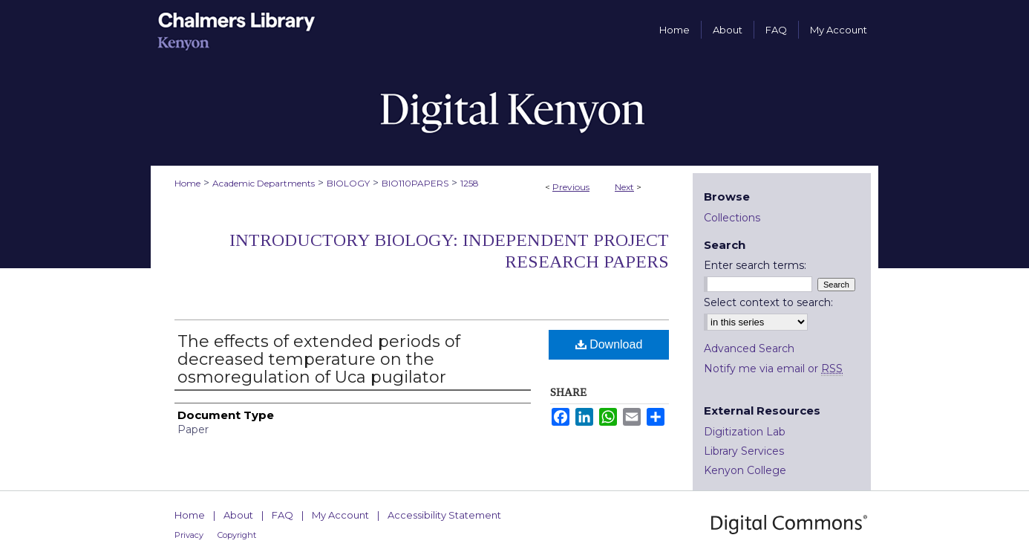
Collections (732, 217)
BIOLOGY (348, 183)
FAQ (282, 515)
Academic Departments (263, 183)
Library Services (744, 451)
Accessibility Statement (444, 515)
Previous (570, 186)
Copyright (237, 535)
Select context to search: (768, 302)
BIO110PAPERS (415, 183)
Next (624, 186)
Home (187, 183)
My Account (340, 515)
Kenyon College (745, 470)
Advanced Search (749, 348)
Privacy (188, 535)
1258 (469, 183)
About (238, 515)
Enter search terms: (755, 265)
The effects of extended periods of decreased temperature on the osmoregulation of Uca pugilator (318, 359)
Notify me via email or (773, 368)
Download (609, 344)
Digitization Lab (744, 431)
